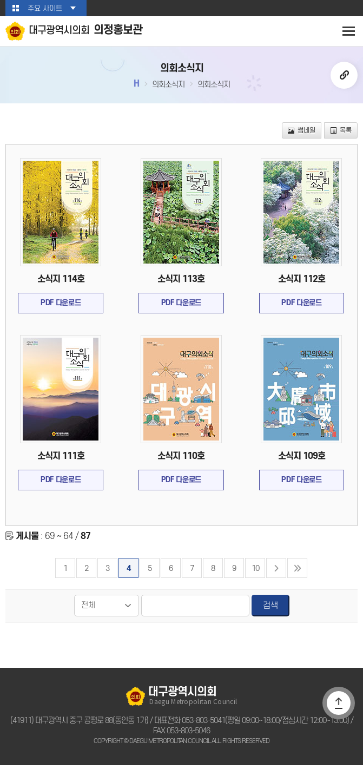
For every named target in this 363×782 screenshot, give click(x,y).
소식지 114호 (60, 285)
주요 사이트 (45, 8)
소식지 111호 (60, 466)
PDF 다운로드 (61, 311)
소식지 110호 (181, 466)
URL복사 (344, 77)
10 (255, 584)
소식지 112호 (302, 285)
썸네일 (303, 134)
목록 (341, 134)
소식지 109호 (302, 466)
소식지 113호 (181, 285)
